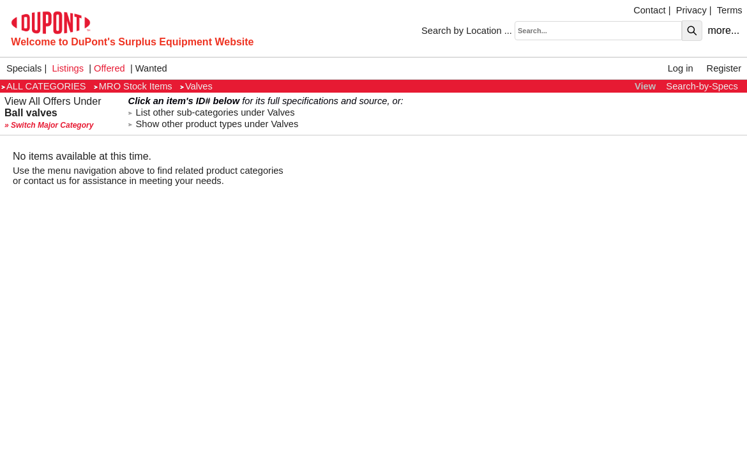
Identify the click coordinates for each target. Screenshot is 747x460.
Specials (24, 68)
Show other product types (213, 124)
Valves (196, 86)
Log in (680, 68)
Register (724, 68)
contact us (45, 181)
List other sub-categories (211, 112)
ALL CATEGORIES (43, 86)
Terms (730, 10)
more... (723, 30)
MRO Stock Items (133, 86)
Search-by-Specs (701, 86)
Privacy (691, 10)
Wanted (151, 68)
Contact (649, 10)
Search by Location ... (466, 31)
